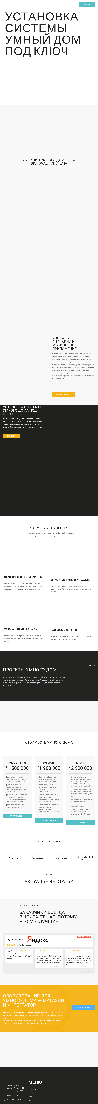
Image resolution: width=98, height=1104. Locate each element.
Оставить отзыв (84, 885)
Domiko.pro (14, 1063)
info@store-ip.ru (12, 1044)
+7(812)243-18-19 (14, 1048)
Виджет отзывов (86, 920)
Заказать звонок (17, 764)
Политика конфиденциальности (13, 1100)
